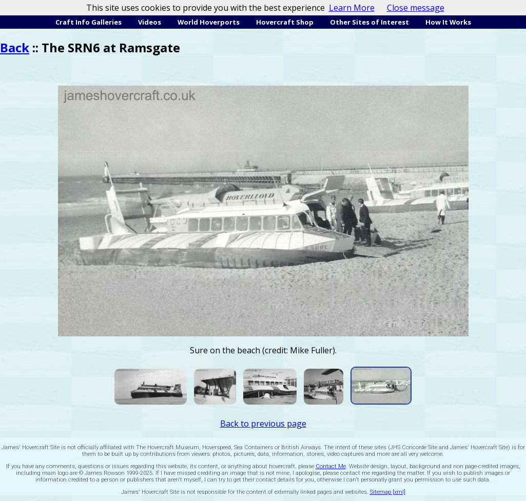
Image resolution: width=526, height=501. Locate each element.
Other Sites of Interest (369, 22)
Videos (149, 22)
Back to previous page (263, 423)
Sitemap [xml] (387, 492)
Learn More (352, 7)
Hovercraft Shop (285, 22)
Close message (415, 7)
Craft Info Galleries (88, 22)
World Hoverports (209, 22)
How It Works (448, 22)
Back (14, 47)
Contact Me (331, 466)
